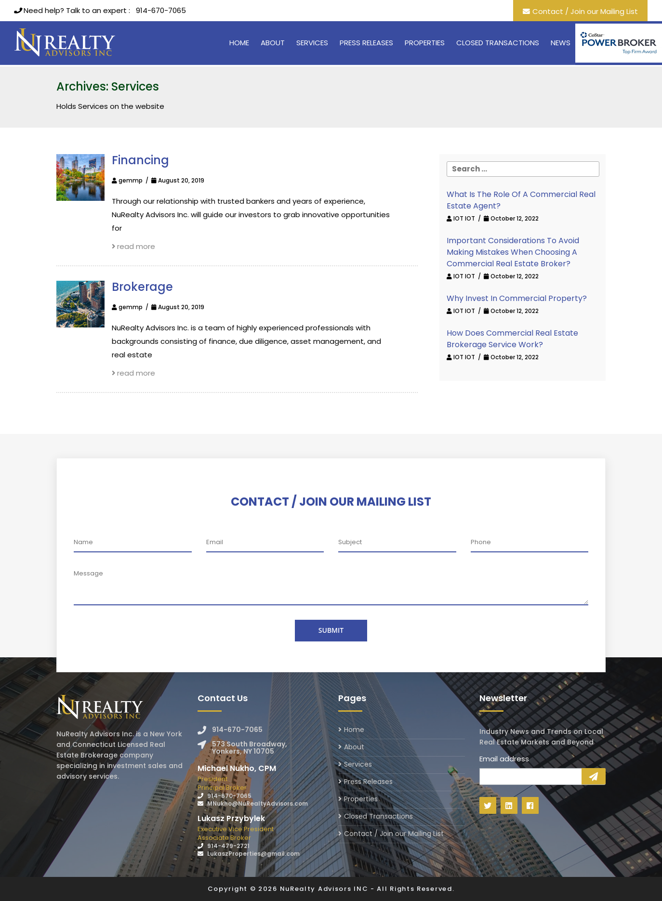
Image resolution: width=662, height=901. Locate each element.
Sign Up (594, 776)
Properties (425, 43)
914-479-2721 (228, 846)
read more (134, 246)
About (273, 43)
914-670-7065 (161, 10)
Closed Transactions (497, 43)
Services (312, 43)
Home (239, 43)
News (560, 43)
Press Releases (366, 43)
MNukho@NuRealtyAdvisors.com (257, 803)
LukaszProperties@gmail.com (253, 853)
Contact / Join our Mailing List (585, 11)
